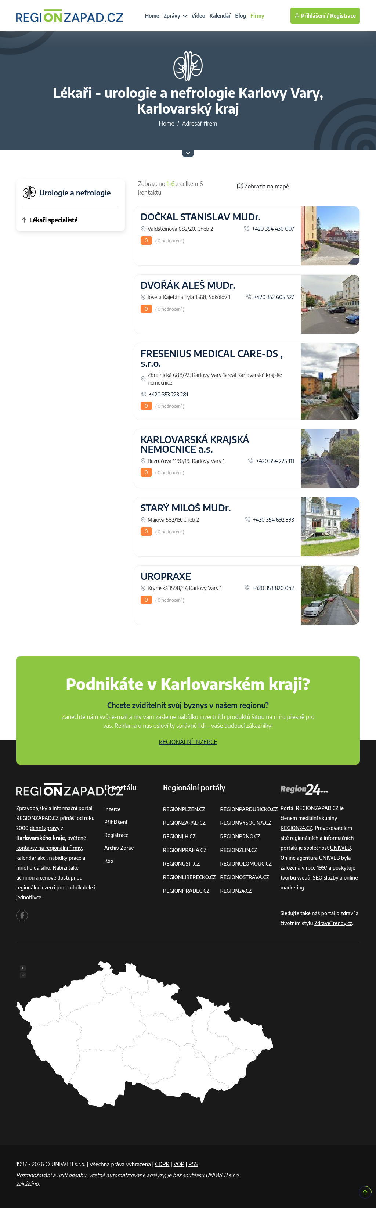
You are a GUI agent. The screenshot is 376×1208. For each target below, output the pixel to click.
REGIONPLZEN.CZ (184, 809)
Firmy (257, 15)
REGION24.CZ (236, 891)
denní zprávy (44, 828)
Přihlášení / (311, 15)
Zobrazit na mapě (263, 186)
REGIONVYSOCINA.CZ (245, 823)
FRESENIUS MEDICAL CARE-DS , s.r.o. (212, 358)
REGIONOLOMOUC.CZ (246, 863)
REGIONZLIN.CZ (238, 850)
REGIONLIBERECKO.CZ (189, 877)
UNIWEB (340, 848)
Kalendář (220, 15)
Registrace (343, 15)
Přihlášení (115, 822)
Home (152, 15)
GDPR (162, 1164)
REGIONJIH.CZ (179, 836)
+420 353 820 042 (269, 588)
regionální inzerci (35, 887)
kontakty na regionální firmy (49, 848)
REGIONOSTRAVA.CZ (244, 877)
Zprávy (175, 15)
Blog (240, 15)
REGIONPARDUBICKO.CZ (249, 809)
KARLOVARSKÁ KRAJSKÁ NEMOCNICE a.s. (195, 444)
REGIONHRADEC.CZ (186, 891)
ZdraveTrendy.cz (333, 923)
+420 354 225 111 (271, 460)
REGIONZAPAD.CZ (184, 823)
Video (198, 15)
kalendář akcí (31, 858)
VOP (179, 1164)
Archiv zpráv (119, 848)
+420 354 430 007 (269, 228)
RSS (108, 861)
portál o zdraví (338, 913)
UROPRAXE (166, 576)
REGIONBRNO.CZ (240, 836)
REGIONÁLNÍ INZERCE (188, 741)
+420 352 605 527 (270, 297)
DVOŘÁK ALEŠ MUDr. (188, 285)
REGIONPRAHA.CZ (184, 850)
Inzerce (112, 809)
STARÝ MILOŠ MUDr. (186, 508)
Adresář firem (199, 123)
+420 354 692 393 (269, 519)
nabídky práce (65, 858)
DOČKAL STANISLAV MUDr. (201, 217)
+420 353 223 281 (164, 394)
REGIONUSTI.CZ (181, 863)
